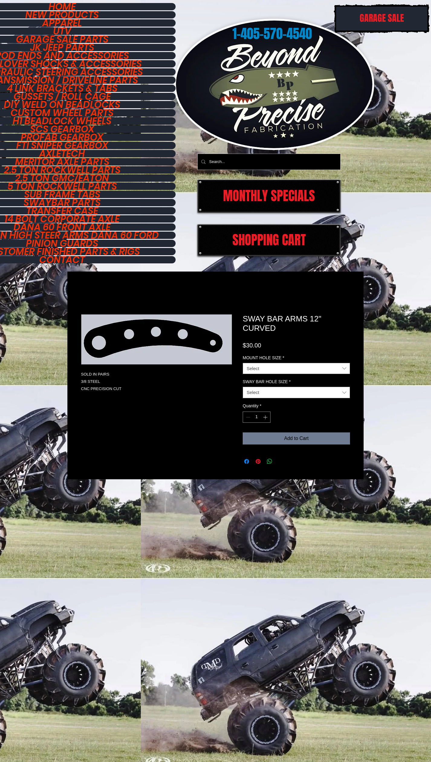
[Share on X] (281, 461)
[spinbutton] (256, 417)
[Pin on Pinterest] (258, 461)
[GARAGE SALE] (381, 19)
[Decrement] (247, 417)
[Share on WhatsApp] (269, 461)
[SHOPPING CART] (269, 240)
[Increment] (266, 417)
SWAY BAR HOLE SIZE (267, 381)
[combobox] (296, 368)
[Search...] (268, 162)
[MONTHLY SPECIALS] (269, 196)
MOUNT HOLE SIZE (263, 357)
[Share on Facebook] (246, 461)
